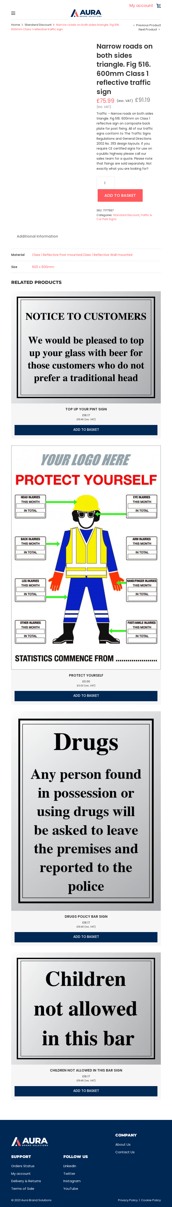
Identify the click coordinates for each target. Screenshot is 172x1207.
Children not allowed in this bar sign (86, 1070)
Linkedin (69, 1166)
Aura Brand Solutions (36, 1200)
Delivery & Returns (26, 1181)
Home (15, 25)
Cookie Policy (151, 1200)
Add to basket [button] (86, 429)
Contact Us (125, 1152)
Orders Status (22, 1166)
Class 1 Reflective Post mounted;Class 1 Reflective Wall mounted (82, 255)
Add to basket (120, 195)
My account (141, 5)
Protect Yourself (86, 675)
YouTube (70, 1188)
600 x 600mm (43, 267)
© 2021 (16, 1200)
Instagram (72, 1181)
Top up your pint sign (86, 409)
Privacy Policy (128, 1200)
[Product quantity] (105, 183)
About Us (123, 1144)
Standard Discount (38, 25)
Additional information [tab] (37, 236)
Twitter (69, 1173)
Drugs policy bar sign (86, 916)
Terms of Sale (22, 1188)
